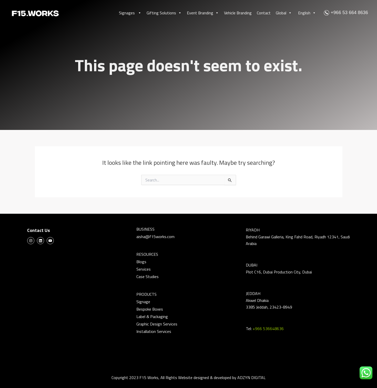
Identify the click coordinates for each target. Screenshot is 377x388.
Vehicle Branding (238, 13)
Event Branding (203, 13)
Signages (130, 13)
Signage (143, 302)
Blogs (141, 262)
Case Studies (147, 276)
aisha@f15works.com (155, 236)
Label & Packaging (152, 316)
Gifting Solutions (164, 13)
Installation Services (153, 331)
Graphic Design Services (156, 324)
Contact (264, 13)
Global (284, 13)
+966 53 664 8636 (346, 12)
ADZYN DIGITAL (251, 377)
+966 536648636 (268, 328)
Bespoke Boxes (149, 309)
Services (143, 269)
